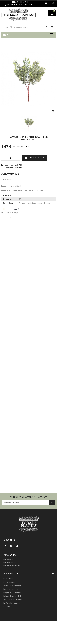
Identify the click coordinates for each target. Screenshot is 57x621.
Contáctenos (8, 578)
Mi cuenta (9, 555)
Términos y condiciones (12, 599)
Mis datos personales (12, 565)
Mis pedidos (8, 559)
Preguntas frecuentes (12, 592)
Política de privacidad (12, 596)
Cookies (6, 606)
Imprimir (8, 217)
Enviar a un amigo (11, 213)
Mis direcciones (9, 562)
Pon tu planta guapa (11, 589)
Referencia (25, 139)
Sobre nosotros (9, 582)
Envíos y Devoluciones (12, 603)
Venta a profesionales (12, 585)
